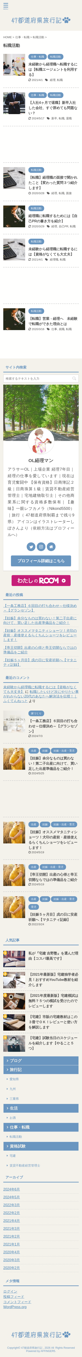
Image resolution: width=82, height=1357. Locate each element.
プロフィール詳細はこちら (41, 561)
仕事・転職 (20, 1127)
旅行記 (16, 1069)
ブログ (16, 1061)
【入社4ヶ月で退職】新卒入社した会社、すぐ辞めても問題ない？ (52, 108)
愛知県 (14, 1079)
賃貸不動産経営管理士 (25, 1165)
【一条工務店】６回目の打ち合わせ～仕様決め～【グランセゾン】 (40, 608)
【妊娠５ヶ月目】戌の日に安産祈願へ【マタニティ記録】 (40, 662)
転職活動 (16, 1136)
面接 (69, 193)
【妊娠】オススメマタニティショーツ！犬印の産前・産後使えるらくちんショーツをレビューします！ (40, 635)
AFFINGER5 (47, 1351)
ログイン (10, 1291)
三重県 (14, 1098)
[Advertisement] (41, 145)
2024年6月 (11, 1189)
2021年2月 (11, 1236)
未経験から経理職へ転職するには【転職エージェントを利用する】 (52, 69)
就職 (62, 329)
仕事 (54, 329)
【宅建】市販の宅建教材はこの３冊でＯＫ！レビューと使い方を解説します (52, 1022)
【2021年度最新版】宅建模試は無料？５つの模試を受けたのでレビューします (53, 1001)
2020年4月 (11, 1252)
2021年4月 (11, 1221)
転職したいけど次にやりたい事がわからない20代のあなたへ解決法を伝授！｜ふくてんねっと (41, 696)
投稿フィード (13, 1297)
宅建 (13, 1155)
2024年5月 (11, 1197)
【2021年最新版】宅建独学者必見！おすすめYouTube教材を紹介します (53, 980)
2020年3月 (11, 1260)
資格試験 (18, 1146)
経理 (53, 80)
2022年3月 (11, 1205)
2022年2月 (11, 1213)
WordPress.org (14, 1307)
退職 (69, 118)
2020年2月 (11, 1268)
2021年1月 (11, 1244)
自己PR (63, 226)
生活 (14, 1108)
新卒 (54, 118)
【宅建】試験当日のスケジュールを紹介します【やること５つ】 (52, 1043)
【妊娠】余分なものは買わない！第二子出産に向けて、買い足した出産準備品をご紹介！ (40, 620)
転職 (60, 80)
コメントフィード (17, 1302)
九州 (13, 1089)
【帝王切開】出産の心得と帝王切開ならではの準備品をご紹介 (40, 650)
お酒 (13, 1117)
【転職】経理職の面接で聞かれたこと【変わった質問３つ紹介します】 (52, 183)
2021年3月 (11, 1228)
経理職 (54, 259)
